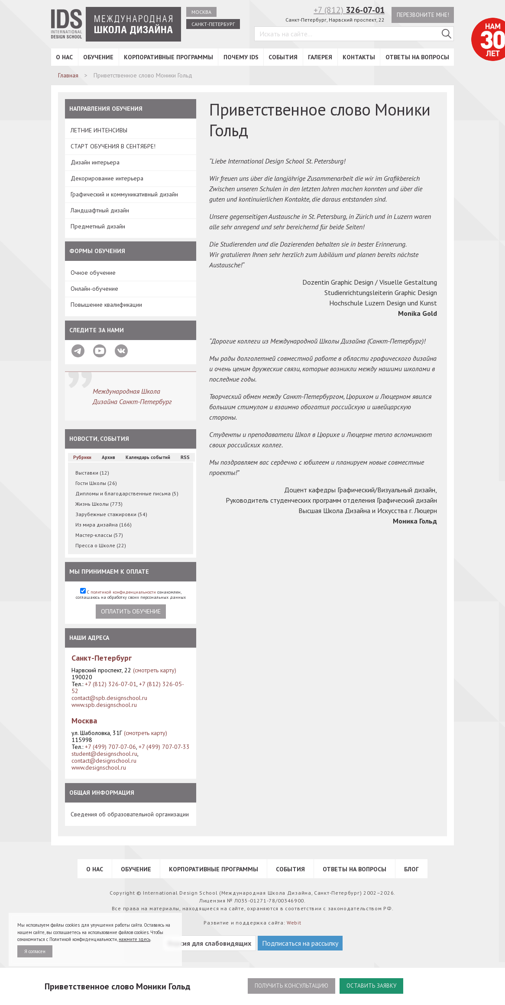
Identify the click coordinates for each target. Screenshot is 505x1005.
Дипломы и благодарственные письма (126, 493)
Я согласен (34, 951)
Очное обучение (93, 272)
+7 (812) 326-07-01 (110, 684)
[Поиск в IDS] (446, 34)
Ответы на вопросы (417, 57)
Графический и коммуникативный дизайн (124, 194)
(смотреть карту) (154, 670)
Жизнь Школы (99, 504)
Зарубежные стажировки (111, 514)
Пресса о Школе (100, 545)
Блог (411, 869)
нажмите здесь (134, 939)
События (283, 57)
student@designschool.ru (104, 754)
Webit (294, 922)
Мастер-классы (99, 535)
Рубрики (82, 457)
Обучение (98, 57)
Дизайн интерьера (95, 162)
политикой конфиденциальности (123, 592)
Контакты (359, 57)
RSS (185, 457)
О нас (64, 57)
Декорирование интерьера (107, 178)
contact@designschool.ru (103, 760)
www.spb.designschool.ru (104, 705)
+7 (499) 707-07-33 (164, 747)
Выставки (92, 472)
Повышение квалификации (106, 304)
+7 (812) (346, 10)
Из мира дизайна (103, 524)
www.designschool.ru (98, 767)
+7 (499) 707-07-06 (110, 747)
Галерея (320, 57)
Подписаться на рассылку (300, 943)
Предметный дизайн (98, 226)
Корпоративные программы (168, 57)
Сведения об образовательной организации (130, 814)
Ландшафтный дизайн (100, 210)
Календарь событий (148, 457)
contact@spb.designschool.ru (109, 698)
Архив (108, 457)
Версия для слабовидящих (209, 943)
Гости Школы (96, 483)
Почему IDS (241, 57)
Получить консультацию (290, 986)
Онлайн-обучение (94, 288)
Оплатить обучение (131, 611)
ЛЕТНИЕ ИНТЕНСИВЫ (99, 130)
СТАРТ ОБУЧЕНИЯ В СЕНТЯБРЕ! (113, 146)
